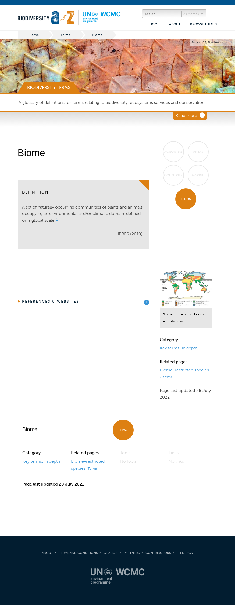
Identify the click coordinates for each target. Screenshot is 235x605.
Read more (186, 115)
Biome (97, 35)
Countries (173, 175)
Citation (111, 553)
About (174, 24)
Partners (132, 553)
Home (154, 24)
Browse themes (203, 24)
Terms (65, 35)
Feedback (185, 553)
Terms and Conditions (78, 553)
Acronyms (173, 152)
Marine (198, 175)
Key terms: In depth (178, 348)
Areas (198, 152)
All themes (191, 14)
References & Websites (50, 301)
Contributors (158, 553)
